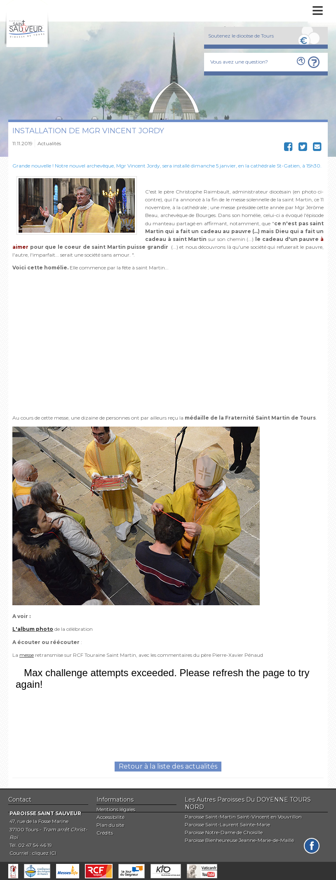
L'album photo (32, 629)
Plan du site (110, 825)
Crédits (104, 833)
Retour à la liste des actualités (168, 766)
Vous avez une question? (239, 62)
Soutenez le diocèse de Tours (241, 36)
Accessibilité (110, 817)
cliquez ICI (44, 853)
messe (26, 655)
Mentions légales (115, 809)
